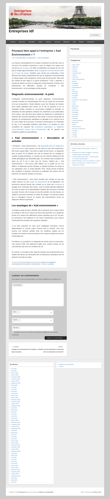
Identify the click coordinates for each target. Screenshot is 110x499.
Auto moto (22, 42)
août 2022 (14, 453)
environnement (25, 264)
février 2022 (14, 465)
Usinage (74, 135)
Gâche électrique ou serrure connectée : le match (86, 161)
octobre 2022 (15, 449)
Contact (61, 366)
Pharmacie (75, 116)
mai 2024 (13, 414)
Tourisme (57, 42)
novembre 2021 (15, 471)
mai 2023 (13, 436)
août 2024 (14, 408)
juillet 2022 (14, 455)
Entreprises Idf (21, 31)
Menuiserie (75, 110)
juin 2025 (13, 387)
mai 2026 (13, 370)
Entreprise (75, 93)
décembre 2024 (15, 399)
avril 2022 (14, 461)
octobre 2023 (15, 426)
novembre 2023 (15, 424)
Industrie (48, 42)
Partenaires (90, 42)
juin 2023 (13, 434)
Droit (74, 42)
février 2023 (14, 441)
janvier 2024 (14, 420)
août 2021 (14, 478)
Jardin (74, 102)
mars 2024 (14, 418)
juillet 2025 (14, 385)
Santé (74, 124)
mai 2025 (13, 389)
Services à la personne (78, 128)
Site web (15, 327)
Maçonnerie (75, 106)
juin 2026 (13, 368)
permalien (51, 264)
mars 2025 (14, 393)
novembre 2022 (15, 447)
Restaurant (75, 122)
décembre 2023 (15, 422)
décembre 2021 (15, 469)
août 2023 (14, 430)
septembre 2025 (16, 383)
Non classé (75, 114)
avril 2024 (14, 416)
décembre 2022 (15, 445)
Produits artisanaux (77, 120)
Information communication (80, 100)
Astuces (74, 75)
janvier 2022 (14, 467)
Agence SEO (76, 65)
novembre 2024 (15, 401)
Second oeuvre (76, 126)
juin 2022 (13, 457)
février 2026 (14, 373)
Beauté (81, 42)
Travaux (13, 42)
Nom (14, 312)
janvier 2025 (14, 397)
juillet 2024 (14, 410)
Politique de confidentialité (66, 364)
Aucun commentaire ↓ (44, 58)
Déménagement (76, 87)
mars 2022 (14, 463)
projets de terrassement (38, 182)
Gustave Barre (32, 58)
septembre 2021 (16, 476)
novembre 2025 (15, 379)
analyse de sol (45, 262)
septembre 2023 (16, 428)
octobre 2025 (15, 381)
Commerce (75, 85)
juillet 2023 (14, 432)
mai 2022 (13, 459)
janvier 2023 (14, 443)
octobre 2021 (15, 474)
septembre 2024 (16, 406)
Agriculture (75, 67)
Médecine (66, 42)
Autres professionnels (78, 79)
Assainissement (76, 73)
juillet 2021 (14, 480)
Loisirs (40, 42)
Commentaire (17, 285)
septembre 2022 (16, 451)
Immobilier (32, 42)
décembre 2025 (15, 377)
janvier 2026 (14, 375)
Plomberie (75, 118)
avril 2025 (14, 391)
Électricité (75, 91)
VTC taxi (74, 137)
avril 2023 (14, 439)
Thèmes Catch (97, 492)
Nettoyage (75, 112)
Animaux (74, 69)
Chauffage (75, 83)
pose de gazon (24, 68)
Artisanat (74, 71)
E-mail (15, 319)
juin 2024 (13, 412)
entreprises (58, 184)
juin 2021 (13, 482)
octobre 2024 (15, 403)
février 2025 (14, 395)
